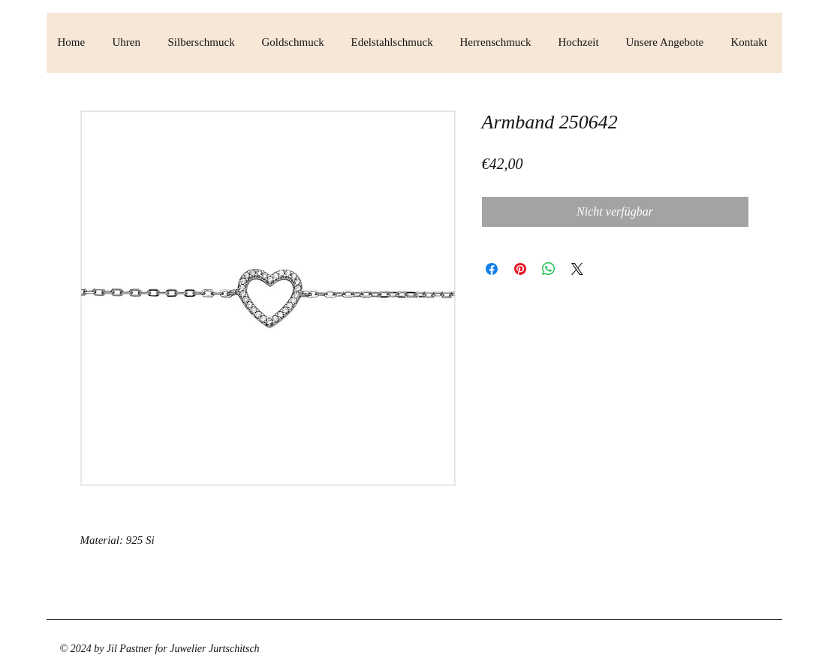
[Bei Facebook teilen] (492, 269)
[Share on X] (577, 269)
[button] (129, 42)
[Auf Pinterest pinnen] (520, 269)
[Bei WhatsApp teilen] (549, 269)
